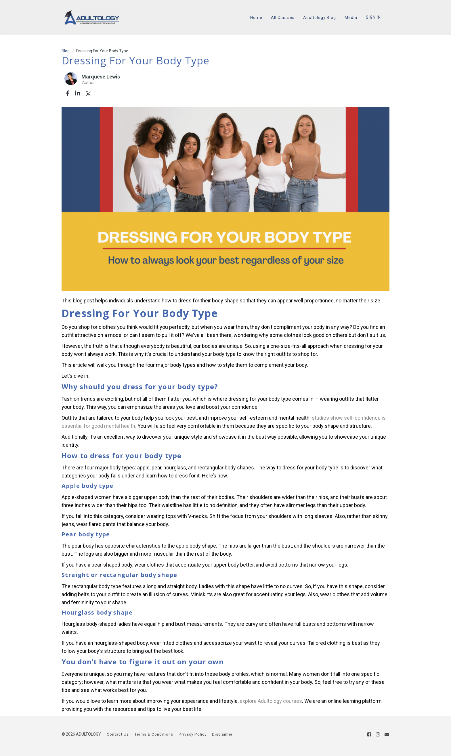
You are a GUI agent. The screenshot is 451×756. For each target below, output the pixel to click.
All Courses (283, 17)
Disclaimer (222, 734)
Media (351, 17)
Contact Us (118, 734)
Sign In (373, 17)
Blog (66, 51)
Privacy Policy (193, 734)
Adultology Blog (319, 17)
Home (256, 17)
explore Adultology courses (271, 701)
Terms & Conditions (153, 734)
